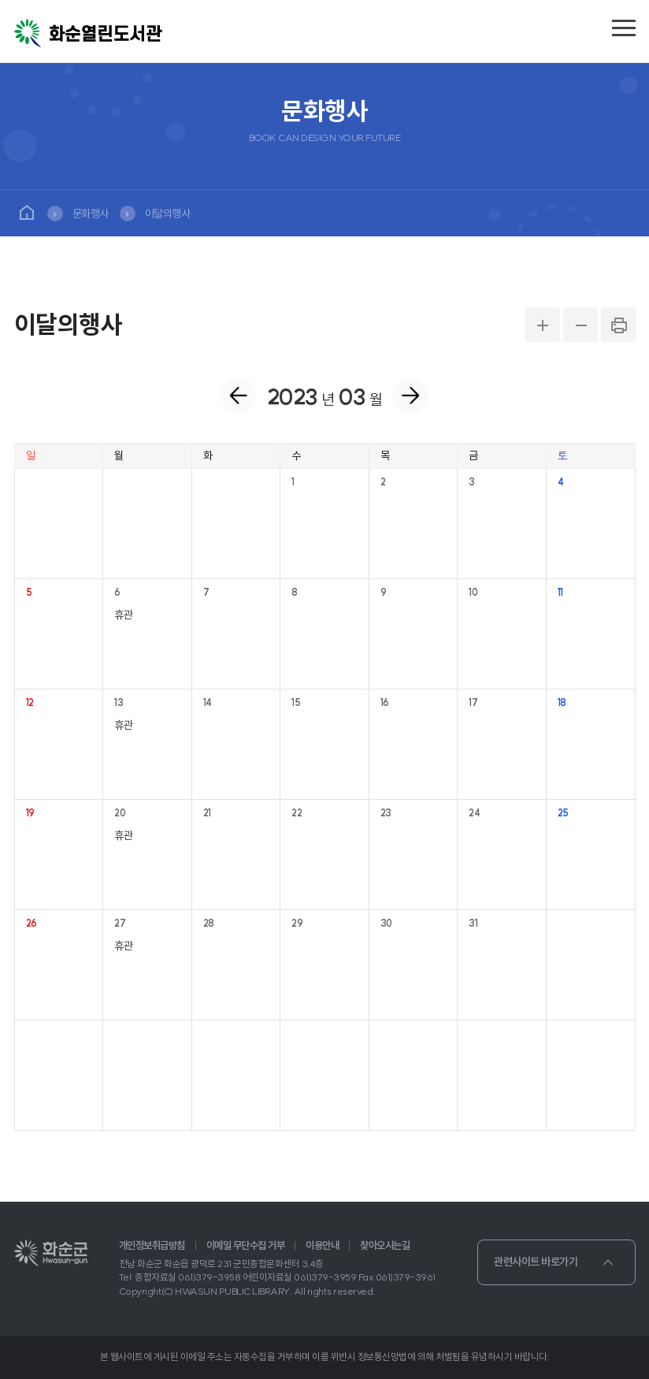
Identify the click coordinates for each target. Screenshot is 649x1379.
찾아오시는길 (385, 1245)
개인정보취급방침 (152, 1245)
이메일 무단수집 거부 (245, 1245)
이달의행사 (168, 213)
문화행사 (90, 213)
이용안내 (322, 1245)
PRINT (618, 324)
